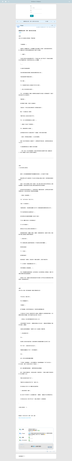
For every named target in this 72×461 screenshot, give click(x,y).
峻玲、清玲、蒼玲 (47, 27)
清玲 (53, 27)
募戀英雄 (42, 27)
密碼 (30, 10)
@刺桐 (29, 433)
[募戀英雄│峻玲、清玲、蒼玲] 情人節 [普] (27, 30)
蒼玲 (54, 27)
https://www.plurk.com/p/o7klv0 (25, 417)
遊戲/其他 (39, 27)
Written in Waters (36, 1)
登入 (32, 15)
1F (19, 32)
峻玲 (51, 27)
